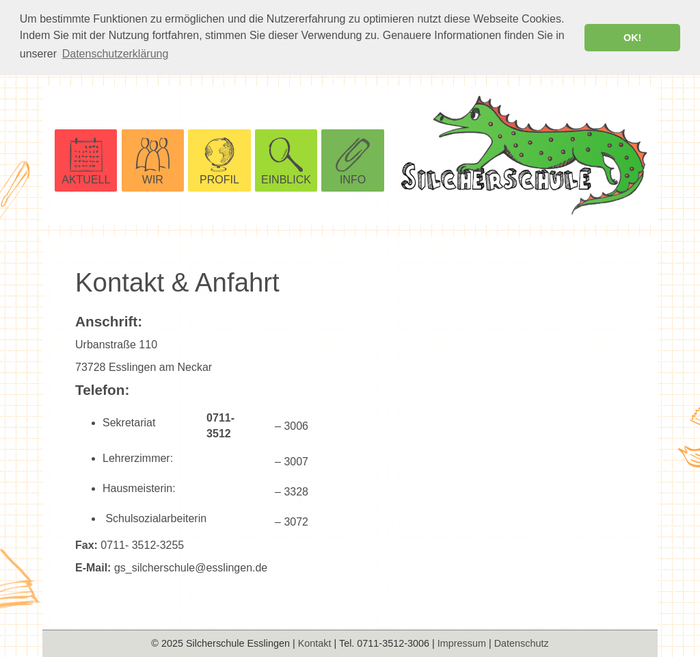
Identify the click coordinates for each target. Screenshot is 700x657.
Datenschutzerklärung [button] (115, 54)
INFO (353, 179)
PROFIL (219, 179)
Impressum (462, 643)
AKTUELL (86, 179)
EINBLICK (286, 179)
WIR (152, 179)
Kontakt (315, 643)
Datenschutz (521, 643)
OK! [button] (632, 37)
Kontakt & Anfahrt (177, 281)
